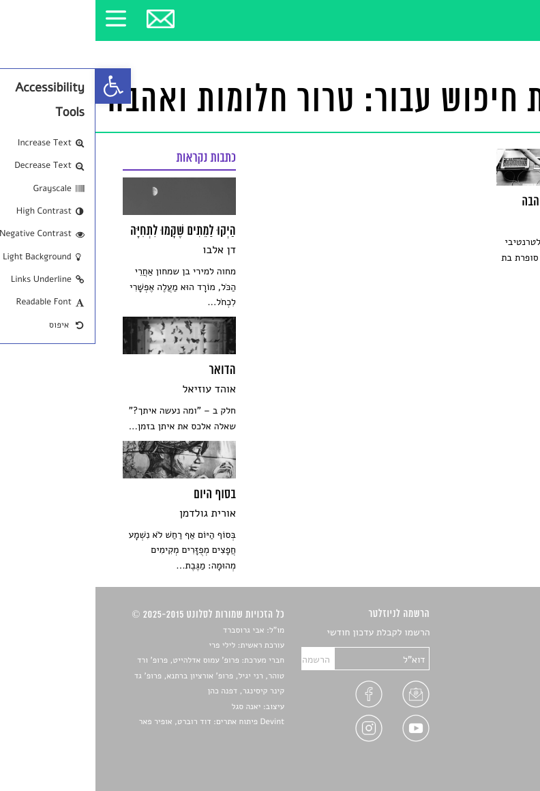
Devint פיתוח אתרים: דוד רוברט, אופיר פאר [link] (116, 722)
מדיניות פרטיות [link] (483, 728)
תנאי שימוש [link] (490, 744)
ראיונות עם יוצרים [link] (479, 697)
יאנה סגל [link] (151, 707)
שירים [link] (501, 648)
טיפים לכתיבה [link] (486, 712)
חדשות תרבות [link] (487, 665)
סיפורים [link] (498, 633)
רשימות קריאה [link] (485, 680)
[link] (17, 86)
